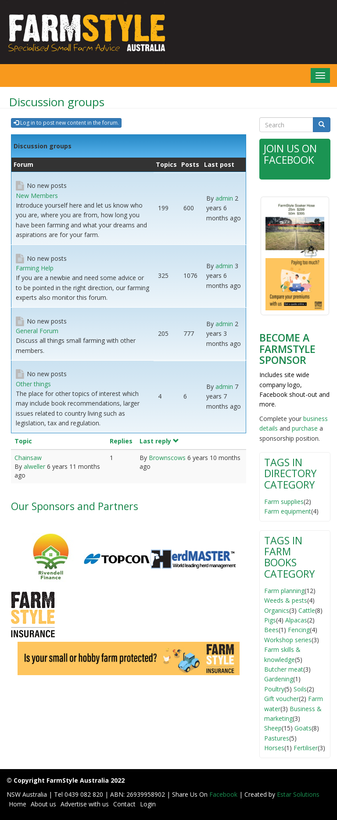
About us (43, 804)
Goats (303, 728)
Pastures (276, 738)
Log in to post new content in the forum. (66, 122)
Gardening (278, 679)
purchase (305, 428)
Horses (274, 748)
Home (17, 804)
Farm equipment (287, 511)
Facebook (224, 794)
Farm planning (284, 590)
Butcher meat (283, 669)
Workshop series (288, 640)
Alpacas (296, 620)
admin (224, 198)
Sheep (273, 728)
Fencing (299, 630)
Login (148, 804)
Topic (23, 441)
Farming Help (35, 268)
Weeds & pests (285, 600)
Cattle (306, 610)
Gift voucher (281, 698)
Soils (300, 689)
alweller (34, 466)
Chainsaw (28, 457)
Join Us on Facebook (290, 153)
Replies (121, 441)
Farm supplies (284, 501)
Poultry (274, 689)
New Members (37, 195)
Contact (124, 804)
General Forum (37, 331)
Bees (271, 630)
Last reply (159, 441)
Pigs (270, 620)
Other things (33, 384)
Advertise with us (85, 804)
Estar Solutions (298, 794)
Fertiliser (306, 748)
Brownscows (167, 457)
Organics (276, 610)
